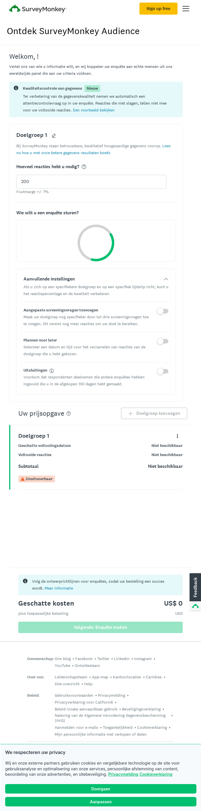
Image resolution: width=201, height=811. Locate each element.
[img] (84, 166)
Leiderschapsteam (71, 677)
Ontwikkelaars (87, 665)
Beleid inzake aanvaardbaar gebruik (86, 709)
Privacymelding (123, 774)
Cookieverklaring (155, 774)
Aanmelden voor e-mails (76, 727)
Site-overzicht (67, 683)
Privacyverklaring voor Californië (84, 702)
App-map (100, 677)
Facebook (83, 658)
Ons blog (63, 658)
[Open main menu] (186, 8)
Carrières (154, 677)
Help (88, 683)
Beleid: (33, 695)
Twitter (103, 658)
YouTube (62, 665)
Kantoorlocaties (127, 677)
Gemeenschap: (40, 658)
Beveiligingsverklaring (141, 709)
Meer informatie (59, 588)
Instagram (143, 658)
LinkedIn (121, 658)
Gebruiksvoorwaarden (74, 695)
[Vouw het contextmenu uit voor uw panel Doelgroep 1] (177, 436)
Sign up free (158, 8)
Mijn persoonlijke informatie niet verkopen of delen (101, 734)
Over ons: (35, 677)
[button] (94, 110)
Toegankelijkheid (118, 727)
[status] (96, 99)
